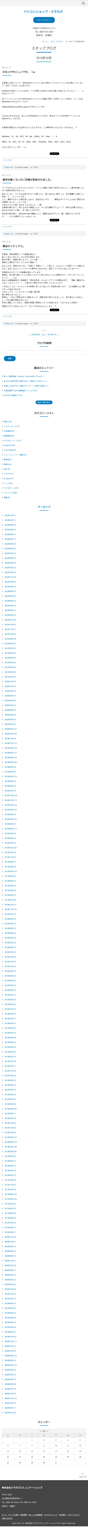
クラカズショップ (51, 1515)
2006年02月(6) (10, 1384)
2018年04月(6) (10, 833)
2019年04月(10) (11, 776)
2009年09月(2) (10, 1246)
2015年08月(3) (10, 976)
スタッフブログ (57, 41)
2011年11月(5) (10, 1185)
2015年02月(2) (10, 1004)
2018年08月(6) (10, 814)
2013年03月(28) (11, 1109)
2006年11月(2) (10, 1346)
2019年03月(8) (10, 781)
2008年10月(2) (10, 1265)
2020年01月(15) (11, 734)
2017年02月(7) (10, 895)
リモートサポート (44, 20)
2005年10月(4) (10, 1403)
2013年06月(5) (10, 1094)
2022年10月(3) (10, 582)
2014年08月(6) (10, 1028)
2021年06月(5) (10, 653)
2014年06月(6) (10, 1038)
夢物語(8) (8, 459)
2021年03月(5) (10, 667)
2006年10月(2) (10, 1351)
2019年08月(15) (11, 757)
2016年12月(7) (10, 905)
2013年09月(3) (10, 1080)
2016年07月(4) (10, 924)
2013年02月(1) (10, 1113)
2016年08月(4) (10, 919)
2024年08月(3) (10, 530)
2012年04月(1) (10, 1161)
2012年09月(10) (11, 1137)
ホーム (45, 41)
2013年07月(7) (10, 1090)
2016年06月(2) (10, 928)
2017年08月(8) (10, 867)
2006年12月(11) (11, 1341)
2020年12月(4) (10, 681)
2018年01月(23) (11, 848)
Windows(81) (9, 478)
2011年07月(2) (10, 1204)
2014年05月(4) (10, 1042)
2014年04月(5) (10, 1047)
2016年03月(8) (10, 943)
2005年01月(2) (10, 1413)
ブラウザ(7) (9, 474)
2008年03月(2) (10, 1284)
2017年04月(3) (10, 886)
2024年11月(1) (10, 515)
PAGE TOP (82, 1475)
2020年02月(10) (11, 729)
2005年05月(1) (10, 1408)
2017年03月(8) (10, 890)
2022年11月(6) (10, 577)
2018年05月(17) (11, 829)
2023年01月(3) (10, 568)
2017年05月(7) (10, 881)
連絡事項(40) (9, 436)
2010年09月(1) (10, 1227)
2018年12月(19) (11, 795)
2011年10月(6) (10, 1189)
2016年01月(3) (10, 952)
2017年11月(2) (10, 857)
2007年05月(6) (10, 1318)
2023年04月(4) (10, 553)
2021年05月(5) (10, 658)
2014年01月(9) (10, 1061)
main (44, 335)
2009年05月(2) (10, 1256)
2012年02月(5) (10, 1170)
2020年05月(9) (10, 715)
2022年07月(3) (10, 596)
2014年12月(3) (10, 1014)
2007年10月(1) (10, 1299)
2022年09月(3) (10, 587)
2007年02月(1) (10, 1332)
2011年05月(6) (10, 1213)
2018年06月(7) (10, 824)
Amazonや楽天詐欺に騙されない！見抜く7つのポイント (25, 381)
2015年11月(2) (10, 962)
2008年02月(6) (10, 1289)
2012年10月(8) (10, 1132)
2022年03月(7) (10, 610)
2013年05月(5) (10, 1099)
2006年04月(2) (10, 1375)
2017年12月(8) (10, 852)
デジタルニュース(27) (13, 440)
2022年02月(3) (10, 615)
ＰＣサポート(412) (11, 488)
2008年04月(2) (10, 1280)
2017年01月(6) (10, 900)
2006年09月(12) (11, 1356)
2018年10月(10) (11, 805)
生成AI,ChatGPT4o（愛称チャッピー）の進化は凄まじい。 (27, 386)
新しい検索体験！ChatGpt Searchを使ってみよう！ (24, 376)
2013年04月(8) (10, 1104)
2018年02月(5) (10, 843)
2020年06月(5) (10, 710)
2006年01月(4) (10, 1389)
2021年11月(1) (10, 629)
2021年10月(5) (10, 634)
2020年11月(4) (10, 686)
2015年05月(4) (10, 990)
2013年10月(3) (10, 1076)
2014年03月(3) (10, 1052)
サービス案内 (13, 1515)
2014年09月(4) (10, 1023)
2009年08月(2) (10, 1251)
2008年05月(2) (10, 1275)
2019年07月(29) (11, 762)
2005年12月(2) (10, 1394)
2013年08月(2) (10, 1085)
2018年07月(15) (11, 819)
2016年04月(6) (10, 938)
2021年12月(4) (10, 625)
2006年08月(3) (10, 1360)
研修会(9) (8, 464)
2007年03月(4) (10, 1327)
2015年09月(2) (10, 971)
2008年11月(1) (10, 1261)
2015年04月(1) (10, 995)
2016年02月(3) (10, 947)
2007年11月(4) (10, 1294)
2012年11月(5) (10, 1128)
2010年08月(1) (10, 1232)
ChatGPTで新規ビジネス (13, 395)
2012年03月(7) (10, 1166)
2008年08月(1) (10, 1270)
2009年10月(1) (10, 1242)
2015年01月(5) (10, 1009)
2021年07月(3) (10, 648)
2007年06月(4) (10, 1313)
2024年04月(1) (10, 539)
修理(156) (8, 422)
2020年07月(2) (10, 705)
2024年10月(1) (10, 520)
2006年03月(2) (10, 1379)
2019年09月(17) (11, 753)
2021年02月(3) (10, 672)
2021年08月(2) (10, 644)
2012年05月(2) (10, 1156)
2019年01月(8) (10, 791)
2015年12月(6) (10, 957)
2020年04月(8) (10, 719)
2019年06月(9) (10, 767)
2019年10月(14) (11, 748)
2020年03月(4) (10, 724)
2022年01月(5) (10, 620)
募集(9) (7, 497)
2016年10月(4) (10, 914)
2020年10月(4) (10, 691)
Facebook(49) (9, 445)
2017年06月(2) (10, 876)
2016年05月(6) (10, 933)
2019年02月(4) (10, 786)
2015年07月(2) (10, 981)
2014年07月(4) (10, 1033)
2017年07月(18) (11, 871)
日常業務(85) (9, 431)
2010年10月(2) (10, 1223)
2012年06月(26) (11, 1151)
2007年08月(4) (10, 1308)
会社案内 (62, 1515)
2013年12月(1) (10, 1066)
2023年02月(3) (10, 563)
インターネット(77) (12, 426)
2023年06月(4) (10, 544)
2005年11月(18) (11, 1398)
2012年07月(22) (11, 1147)
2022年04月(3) (10, 606)
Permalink (8, 167)
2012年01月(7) (10, 1175)
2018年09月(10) (11, 810)
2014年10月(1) (10, 1019)
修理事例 (23, 1515)
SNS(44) (7, 469)
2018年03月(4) (10, 838)
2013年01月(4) (10, 1118)
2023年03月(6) (10, 558)
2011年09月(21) (11, 1194)
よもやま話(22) (10, 450)
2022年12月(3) (10, 572)
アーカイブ (44, 507)
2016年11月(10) (11, 909)
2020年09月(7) (10, 696)
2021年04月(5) (10, 662)
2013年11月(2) (10, 1071)
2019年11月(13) (11, 743)
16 (44, 1451)
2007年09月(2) (10, 1303)
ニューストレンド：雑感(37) (15, 455)
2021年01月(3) (10, 677)
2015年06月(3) (10, 985)
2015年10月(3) (10, 966)
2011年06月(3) (10, 1208)
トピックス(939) (10, 493)
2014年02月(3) (10, 1057)
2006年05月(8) (10, 1370)
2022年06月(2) (10, 601)
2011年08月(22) (11, 1199)
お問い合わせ (7, 1518)
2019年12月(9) (10, 738)
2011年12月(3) (10, 1180)
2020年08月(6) (10, 700)
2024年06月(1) (10, 534)
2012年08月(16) (11, 1142)
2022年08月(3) (10, 591)
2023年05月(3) (10, 549)
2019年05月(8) (10, 772)
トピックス (7, 160)
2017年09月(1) (10, 862)
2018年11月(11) (11, 800)
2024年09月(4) (10, 525)
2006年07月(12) (11, 1365)
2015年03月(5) (10, 1000)
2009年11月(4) (10, 1237)
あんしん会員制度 (35, 1515)
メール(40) (8, 483)
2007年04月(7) (10, 1322)
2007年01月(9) (10, 1337)
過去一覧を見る (43, 402)
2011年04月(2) (10, 1218)
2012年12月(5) (10, 1123)
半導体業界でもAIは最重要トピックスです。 (21, 391)
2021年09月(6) (10, 639)
